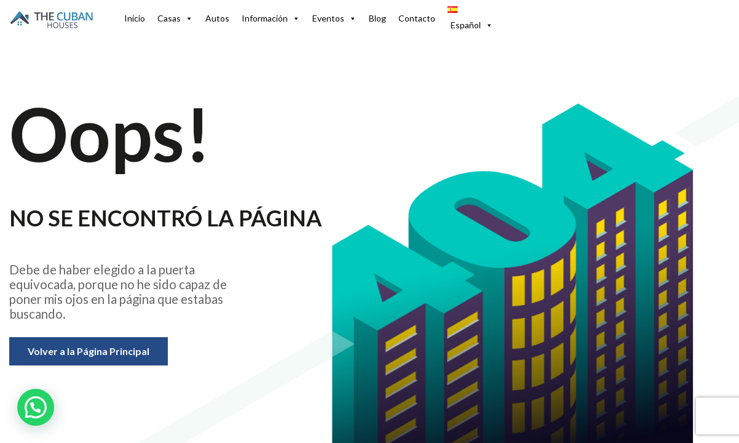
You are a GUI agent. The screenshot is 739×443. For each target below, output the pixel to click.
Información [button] (271, 18)
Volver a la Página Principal (88, 351)
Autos (217, 18)
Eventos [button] (334, 18)
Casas (175, 18)
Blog (377, 18)
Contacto (416, 18)
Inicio (134, 18)
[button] (470, 18)
